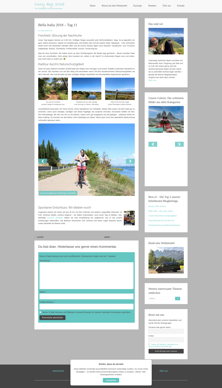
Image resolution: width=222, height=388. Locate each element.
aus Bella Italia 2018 (45, 31)
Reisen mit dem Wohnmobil (114, 5)
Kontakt (180, 5)
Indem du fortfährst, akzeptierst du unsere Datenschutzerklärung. (163, 345)
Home (92, 5)
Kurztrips (137, 5)
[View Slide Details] (166, 119)
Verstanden (111, 380)
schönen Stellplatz (55, 218)
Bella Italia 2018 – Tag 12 (126, 237)
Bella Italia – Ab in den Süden (160, 211)
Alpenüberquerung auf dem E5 (161, 220)
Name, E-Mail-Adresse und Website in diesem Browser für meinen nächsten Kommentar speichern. (86, 312)
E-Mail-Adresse (47, 302)
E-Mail (150, 336)
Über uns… (153, 80)
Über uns (167, 5)
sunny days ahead (49, 5)
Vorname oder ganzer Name (159, 327)
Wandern (152, 5)
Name (42, 292)
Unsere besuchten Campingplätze (162, 216)
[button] (42, 161)
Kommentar (45, 261)
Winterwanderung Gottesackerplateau (164, 225)
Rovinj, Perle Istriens (157, 206)
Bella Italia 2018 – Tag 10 (56, 237)
